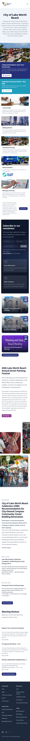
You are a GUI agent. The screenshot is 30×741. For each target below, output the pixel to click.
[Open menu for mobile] (27, 4)
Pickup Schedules (7, 167)
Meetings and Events (8, 190)
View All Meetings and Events (10, 355)
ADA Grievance (20, 711)
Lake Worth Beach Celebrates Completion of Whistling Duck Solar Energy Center (13, 561)
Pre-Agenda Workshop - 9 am (11, 644)
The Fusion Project (7, 695)
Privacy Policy (20, 720)
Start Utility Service (9, 265)
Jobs (3, 712)
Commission (5, 701)
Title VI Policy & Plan (21, 723)
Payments (4, 718)
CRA (3, 689)
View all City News (7, 603)
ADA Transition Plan (21, 717)
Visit (17, 689)
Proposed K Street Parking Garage (13, 585)
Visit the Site (6, 415)
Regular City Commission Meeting (13, 628)
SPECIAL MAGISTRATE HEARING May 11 (14, 660)
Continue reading (7, 547)
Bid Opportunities (7, 721)
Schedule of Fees (20, 697)
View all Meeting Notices (9, 674)
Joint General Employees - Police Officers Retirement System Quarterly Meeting (14, 328)
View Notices (23, 208)
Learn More (7, 90)
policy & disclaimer (7, 253)
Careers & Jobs (6, 108)
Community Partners (22, 703)
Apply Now (6, 75)
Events (3, 698)
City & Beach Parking (8, 147)
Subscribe (23, 246)
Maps (3, 692)
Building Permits (7, 128)
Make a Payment (9, 282)
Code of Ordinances (7, 709)
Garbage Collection (7, 715)
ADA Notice (19, 714)
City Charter (19, 700)
